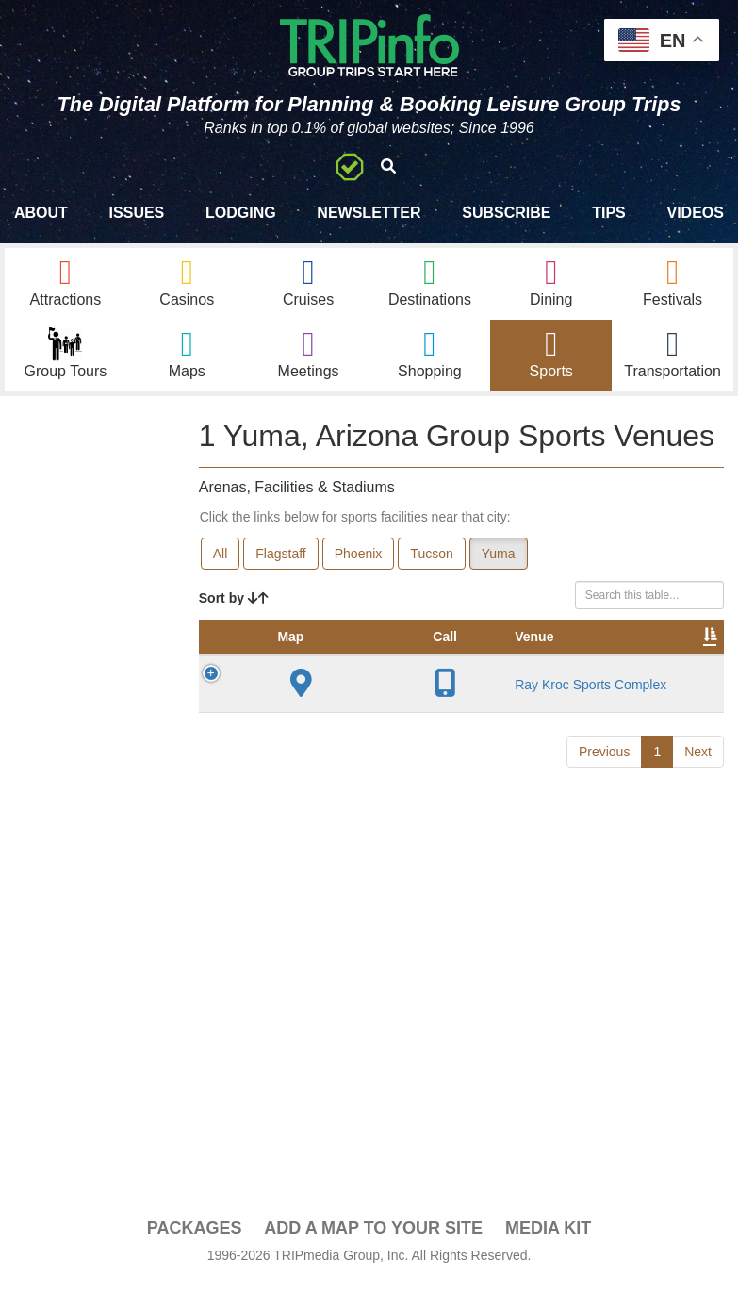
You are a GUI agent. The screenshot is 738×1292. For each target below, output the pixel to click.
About (41, 213)
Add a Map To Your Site (373, 1237)
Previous (604, 1003)
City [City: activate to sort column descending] (412, 664)
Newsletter (368, 213)
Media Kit (548, 1237)
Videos (694, 213)
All (220, 563)
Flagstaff (280, 563)
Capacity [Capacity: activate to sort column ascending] (574, 664)
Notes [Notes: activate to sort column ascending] (655, 664)
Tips (609, 213)
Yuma (499, 563)
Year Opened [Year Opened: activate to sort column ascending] (485, 655)
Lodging (240, 213)
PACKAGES (194, 1237)
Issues (137, 213)
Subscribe (506, 213)
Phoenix (359, 563)
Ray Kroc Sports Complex (349, 824)
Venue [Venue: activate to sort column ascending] (341, 664)
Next (698, 1003)
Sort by (234, 607)
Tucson (431, 563)
